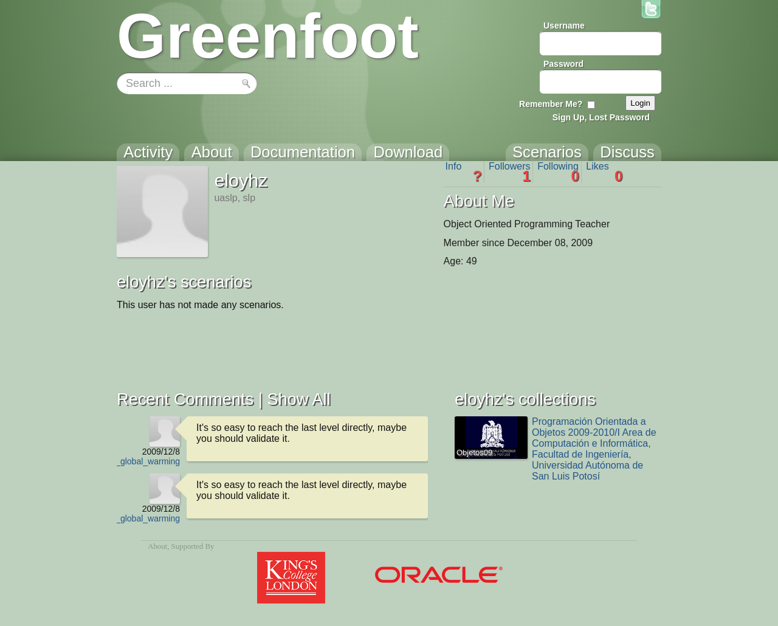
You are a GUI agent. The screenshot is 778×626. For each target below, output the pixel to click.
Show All (298, 399)
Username (564, 25)
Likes (604, 172)
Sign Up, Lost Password (601, 117)
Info (464, 172)
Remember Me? (550, 104)
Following (558, 172)
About (157, 546)
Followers (510, 172)
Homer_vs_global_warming (128, 461)
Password (563, 64)
